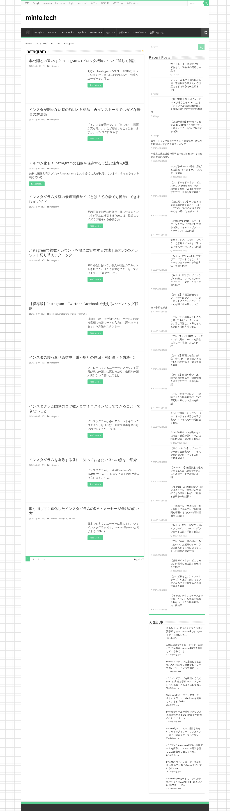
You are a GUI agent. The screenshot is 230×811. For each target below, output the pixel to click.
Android (53, 519)
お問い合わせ (133, 3)
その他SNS (82, 314)
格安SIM (105, 3)
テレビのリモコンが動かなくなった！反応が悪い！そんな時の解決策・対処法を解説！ (186, 435)
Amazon (47, 3)
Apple (71, 3)
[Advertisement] (177, 16)
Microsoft (82, 3)
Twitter (73, 314)
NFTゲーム (118, 3)
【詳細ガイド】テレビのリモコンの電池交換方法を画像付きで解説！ (186, 563)
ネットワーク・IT (44, 43)
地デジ (94, 3)
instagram (54, 66)
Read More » (95, 85)
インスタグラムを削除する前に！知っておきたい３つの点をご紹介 (83, 460)
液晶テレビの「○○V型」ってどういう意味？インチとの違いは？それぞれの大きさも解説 (187, 243)
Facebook (60, 3)
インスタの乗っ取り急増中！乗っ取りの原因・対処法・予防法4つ (82, 357)
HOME (26, 3)
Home (29, 43)
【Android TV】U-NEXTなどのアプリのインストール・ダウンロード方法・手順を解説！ (186, 528)
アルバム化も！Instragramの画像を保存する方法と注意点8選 (79, 163)
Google (36, 3)
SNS (58, 43)
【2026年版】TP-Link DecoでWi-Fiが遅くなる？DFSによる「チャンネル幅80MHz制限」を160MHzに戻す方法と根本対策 (176, 106)
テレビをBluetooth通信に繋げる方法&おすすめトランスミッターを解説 (187, 169)
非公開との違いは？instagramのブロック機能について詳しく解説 (82, 61)
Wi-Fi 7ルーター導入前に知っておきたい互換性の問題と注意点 (186, 67)
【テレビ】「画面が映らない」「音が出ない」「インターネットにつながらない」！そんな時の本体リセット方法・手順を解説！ (176, 301)
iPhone (72, 519)
